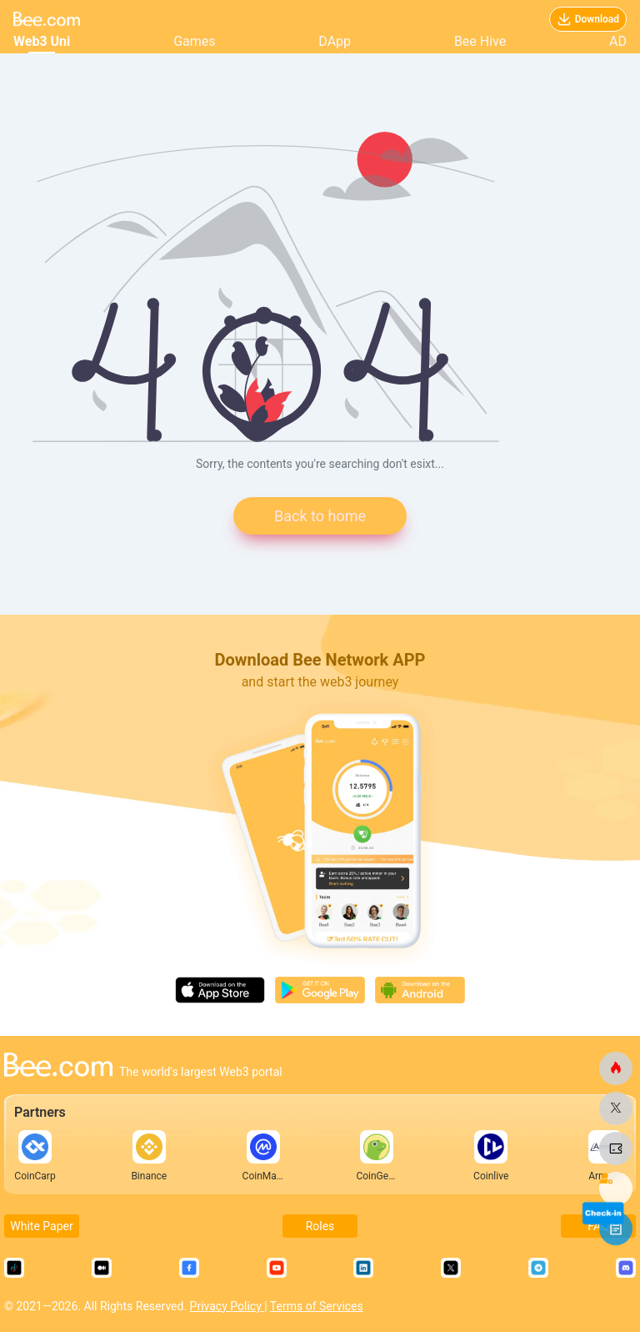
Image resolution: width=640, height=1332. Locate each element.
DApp (334, 41)
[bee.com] (615, 1068)
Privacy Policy (227, 1306)
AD (618, 41)
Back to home (320, 516)
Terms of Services (316, 1306)
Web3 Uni (41, 41)
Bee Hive (480, 41)
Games (194, 41)
